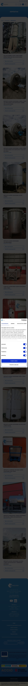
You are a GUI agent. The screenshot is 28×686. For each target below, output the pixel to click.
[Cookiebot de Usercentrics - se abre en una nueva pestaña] (21, 320)
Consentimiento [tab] (4, 323)
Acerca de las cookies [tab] (22, 323)
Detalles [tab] (12, 323)
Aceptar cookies (14, 360)
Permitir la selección (14, 364)
